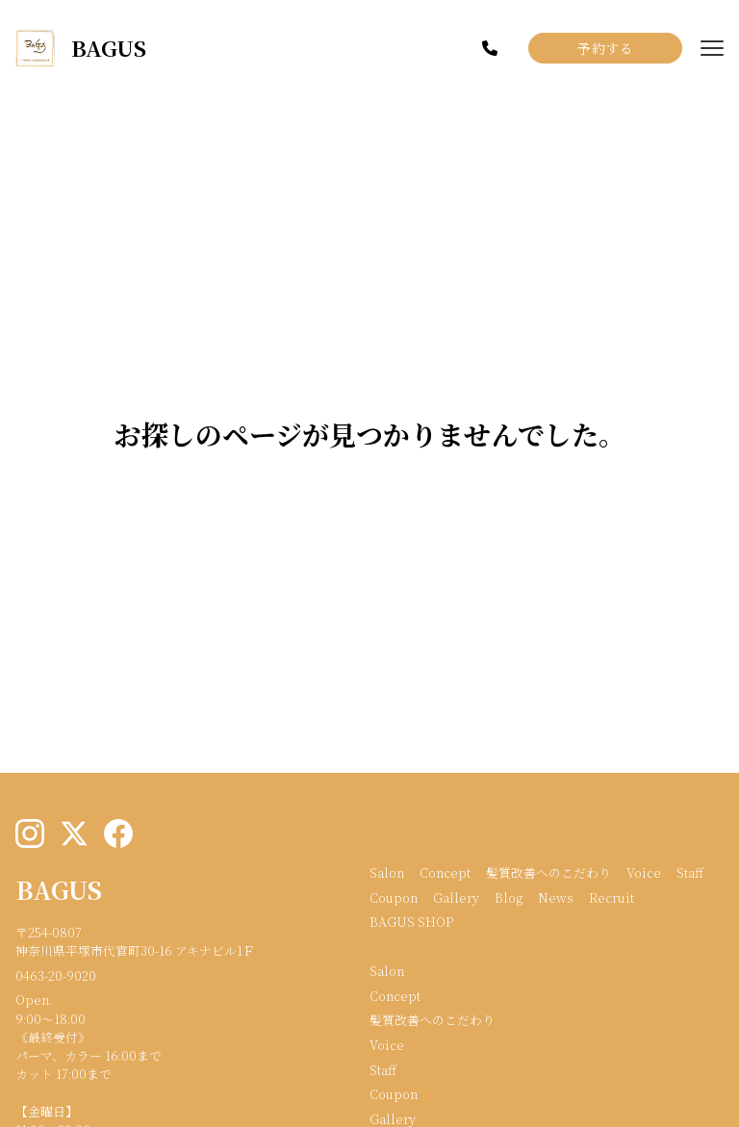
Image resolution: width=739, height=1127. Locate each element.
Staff (689, 872)
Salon (387, 872)
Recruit (611, 897)
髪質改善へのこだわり (548, 872)
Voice (643, 872)
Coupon (394, 897)
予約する (605, 48)
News (555, 897)
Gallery (456, 897)
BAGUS (58, 889)
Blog (508, 897)
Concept (445, 872)
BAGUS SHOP (411, 921)
